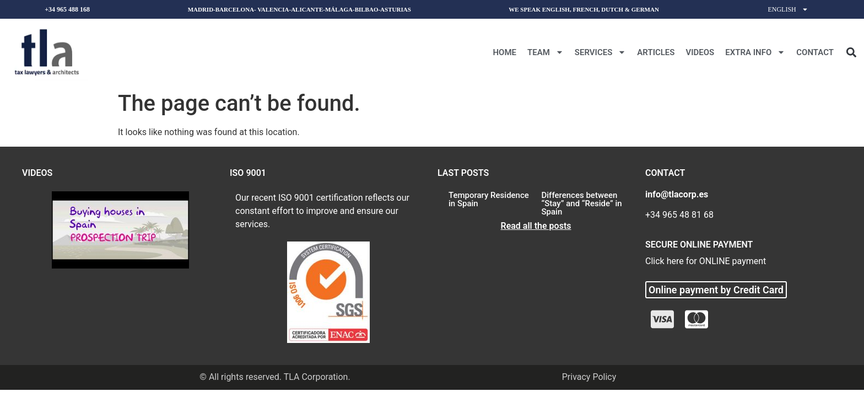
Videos (699, 52)
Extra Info (755, 52)
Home (504, 52)
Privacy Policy (589, 377)
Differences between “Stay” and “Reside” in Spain (582, 203)
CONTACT (815, 52)
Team (545, 52)
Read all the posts (535, 226)
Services (600, 52)
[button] (851, 52)
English (788, 9)
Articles (655, 52)
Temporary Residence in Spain (489, 199)
